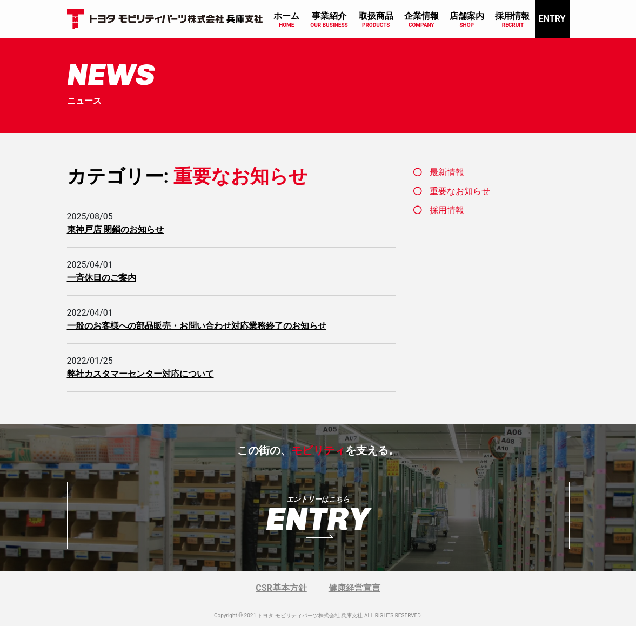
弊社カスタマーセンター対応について (140, 374)
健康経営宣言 (354, 588)
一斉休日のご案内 (101, 277)
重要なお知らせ (460, 191)
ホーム (286, 16)
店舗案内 (467, 16)
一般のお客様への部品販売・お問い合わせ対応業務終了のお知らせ (196, 326)
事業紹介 (329, 16)
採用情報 (512, 16)
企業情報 (421, 16)
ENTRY (552, 19)
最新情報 (447, 172)
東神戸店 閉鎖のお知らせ (115, 229)
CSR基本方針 (281, 588)
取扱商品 (376, 16)
